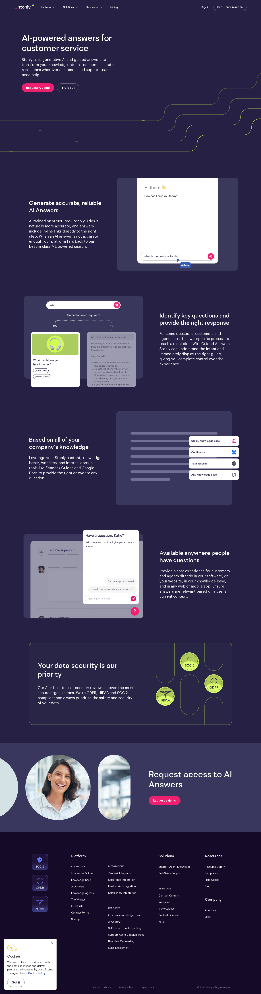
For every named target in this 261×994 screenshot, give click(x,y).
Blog (207, 886)
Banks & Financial (169, 915)
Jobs (208, 917)
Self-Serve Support (170, 873)
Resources (94, 7)
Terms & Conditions (101, 987)
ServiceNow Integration (122, 893)
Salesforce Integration (121, 880)
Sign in (205, 7)
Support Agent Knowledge (174, 867)
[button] (177, 224)
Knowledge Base (81, 880)
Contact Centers (169, 896)
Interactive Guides (82, 873)
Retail (162, 922)
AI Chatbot (114, 922)
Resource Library (215, 867)
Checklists (77, 906)
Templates (211, 873)
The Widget (78, 899)
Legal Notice (147, 987)
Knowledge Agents (82, 893)
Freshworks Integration (122, 886)
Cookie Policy (36, 973)
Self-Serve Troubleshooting (124, 928)
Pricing (114, 7)
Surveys (75, 919)
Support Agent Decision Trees (126, 935)
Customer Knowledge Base (124, 915)
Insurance (164, 902)
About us (210, 910)
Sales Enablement (118, 948)
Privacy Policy (126, 987)
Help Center (212, 880)
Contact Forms (80, 913)
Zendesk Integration (120, 873)
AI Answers (77, 886)
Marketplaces (167, 909)
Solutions (70, 7)
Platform (48, 7)
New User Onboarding (121, 941)
